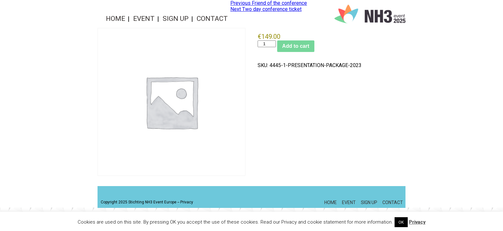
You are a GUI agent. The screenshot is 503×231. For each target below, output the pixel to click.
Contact (212, 18)
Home (115, 18)
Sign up (176, 18)
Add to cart (295, 46)
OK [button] (401, 222)
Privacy (186, 202)
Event (144, 18)
